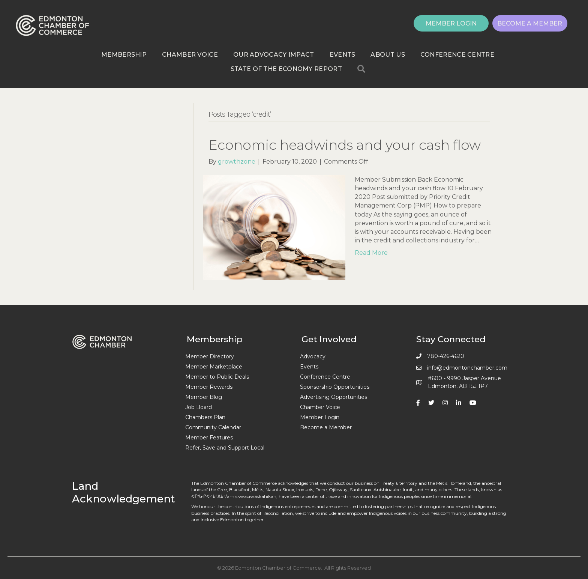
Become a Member (326, 427)
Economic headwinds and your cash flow (344, 145)
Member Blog (203, 397)
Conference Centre (457, 54)
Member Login (319, 417)
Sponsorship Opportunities (334, 386)
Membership (124, 54)
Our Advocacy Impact (273, 54)
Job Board (198, 407)
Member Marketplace (213, 366)
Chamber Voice (190, 54)
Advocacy (313, 356)
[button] (451, 23)
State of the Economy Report (286, 68)
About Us (387, 54)
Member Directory (209, 356)
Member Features (209, 437)
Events (343, 54)
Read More (371, 252)
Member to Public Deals (217, 376)
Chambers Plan (205, 417)
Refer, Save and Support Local (224, 447)
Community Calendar (213, 427)
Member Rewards (208, 386)
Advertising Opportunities (333, 397)
